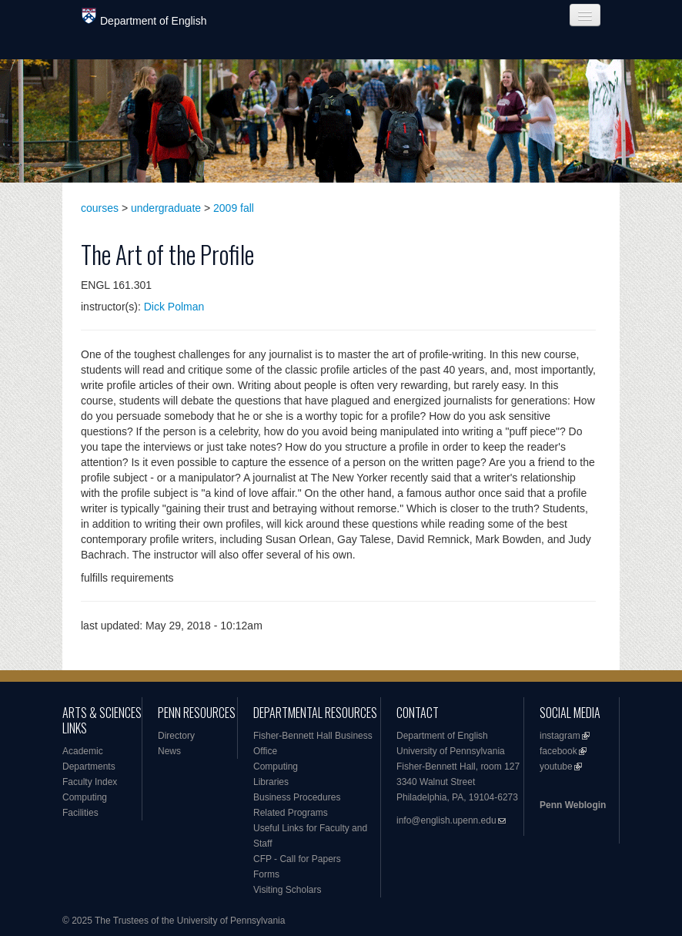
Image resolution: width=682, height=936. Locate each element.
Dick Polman (174, 306)
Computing (84, 797)
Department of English (144, 17)
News (169, 751)
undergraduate (166, 208)
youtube (556, 766)
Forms (266, 874)
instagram (560, 735)
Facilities (80, 812)
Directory (176, 735)
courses (100, 208)
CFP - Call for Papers (297, 859)
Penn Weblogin (573, 805)
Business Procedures (296, 797)
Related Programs (290, 812)
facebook (558, 751)
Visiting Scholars (287, 889)
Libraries (271, 782)
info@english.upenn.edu (446, 820)
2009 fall (233, 208)
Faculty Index (89, 782)
